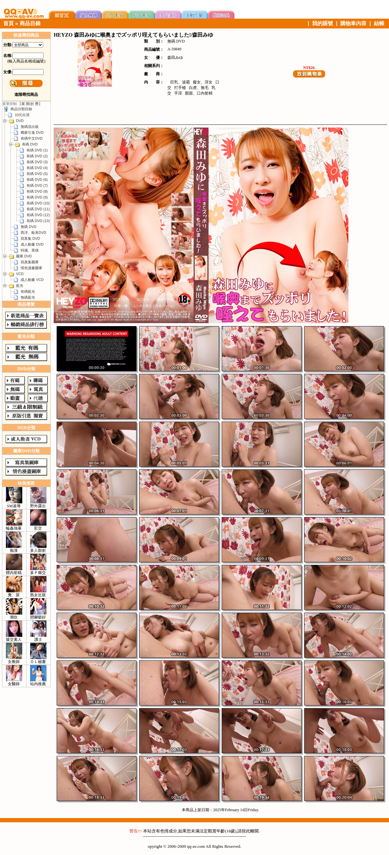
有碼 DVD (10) (38, 203)
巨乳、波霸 (180, 82)
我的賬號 (322, 23)
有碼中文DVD (32, 138)
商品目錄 (30, 23)
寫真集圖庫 (30, 262)
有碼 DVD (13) (38, 221)
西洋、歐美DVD (33, 233)
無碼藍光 (28, 297)
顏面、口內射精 (199, 93)
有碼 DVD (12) (38, 215)
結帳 (379, 23)
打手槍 (180, 87)
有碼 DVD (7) (37, 185)
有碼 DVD (30, 144)
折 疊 (34, 104)
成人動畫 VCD (32, 280)
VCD (20, 274)
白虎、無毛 (199, 87)
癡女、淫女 (203, 82)
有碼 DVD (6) (37, 180)
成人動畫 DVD (32, 244)
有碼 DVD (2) (37, 156)
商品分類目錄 (21, 109)
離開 (254, 831)
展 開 (25, 104)
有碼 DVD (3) (37, 162)
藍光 (19, 286)
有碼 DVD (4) (37, 168)
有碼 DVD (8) (37, 191)
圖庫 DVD (24, 256)
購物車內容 (353, 23)
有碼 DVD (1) (37, 150)
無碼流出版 (30, 127)
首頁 (8, 23)
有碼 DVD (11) (38, 209)
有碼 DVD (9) (37, 197)
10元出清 (22, 115)
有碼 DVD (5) (37, 174)
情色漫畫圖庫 (31, 268)
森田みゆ (175, 57)
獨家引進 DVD (32, 132)
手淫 (178, 93)
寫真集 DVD (30, 238)
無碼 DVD (28, 227)
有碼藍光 (28, 291)
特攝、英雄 (30, 250)
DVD (20, 121)
